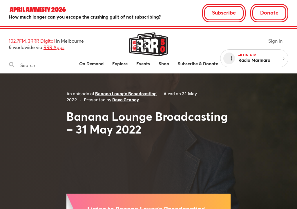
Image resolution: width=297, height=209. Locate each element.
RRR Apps (54, 47)
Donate (269, 12)
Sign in (275, 41)
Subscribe (224, 12)
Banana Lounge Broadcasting (126, 93)
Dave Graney (125, 99)
